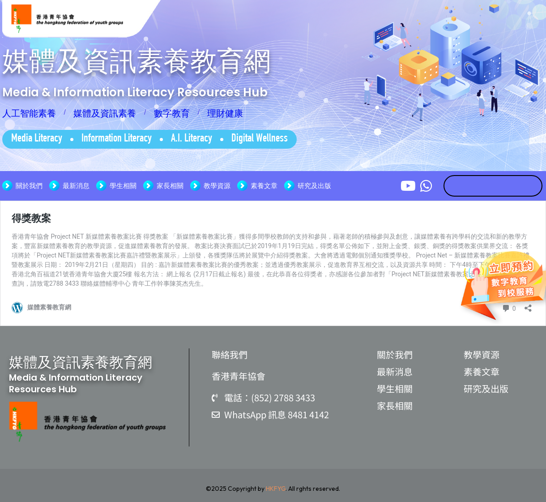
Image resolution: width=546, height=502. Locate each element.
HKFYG (276, 489)
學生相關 (123, 185)
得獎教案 (31, 218)
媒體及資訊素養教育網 (136, 61)
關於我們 (29, 185)
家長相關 (170, 185)
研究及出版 (314, 185)
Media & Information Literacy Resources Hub (135, 92)
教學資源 (217, 185)
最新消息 (76, 185)
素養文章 (264, 185)
